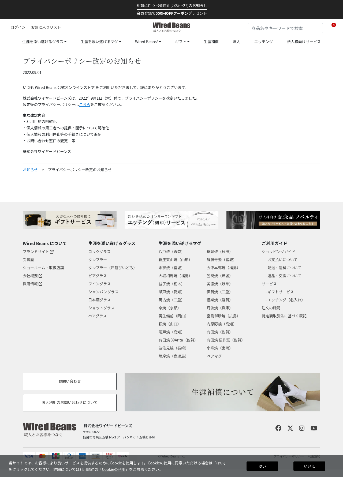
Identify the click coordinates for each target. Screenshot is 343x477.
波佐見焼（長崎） (174, 348)
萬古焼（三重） (172, 299)
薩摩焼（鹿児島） (174, 356)
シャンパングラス (103, 291)
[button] (16, 27)
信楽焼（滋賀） (220, 299)
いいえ (309, 466)
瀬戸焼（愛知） (172, 291)
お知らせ (30, 169)
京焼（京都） (170, 307)
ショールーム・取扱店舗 (43, 267)
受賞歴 (28, 259)
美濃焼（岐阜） (220, 283)
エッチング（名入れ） (286, 299)
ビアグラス (97, 275)
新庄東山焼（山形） (175, 259)
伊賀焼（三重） (220, 291)
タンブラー (97, 259)
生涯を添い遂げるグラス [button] (43, 41)
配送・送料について (284, 267)
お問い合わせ (69, 381)
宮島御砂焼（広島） (223, 315)
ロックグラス (99, 251)
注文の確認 (271, 307)
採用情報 (32, 283)
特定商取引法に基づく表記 (284, 315)
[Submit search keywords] (319, 27)
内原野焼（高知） (222, 323)
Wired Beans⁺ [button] (146, 41)
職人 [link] (236, 41)
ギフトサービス (281, 291)
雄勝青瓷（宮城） (222, 259)
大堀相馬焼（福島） (175, 275)
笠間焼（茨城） (220, 275)
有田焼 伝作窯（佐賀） (226, 340)
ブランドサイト (38, 251)
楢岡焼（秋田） (220, 251)
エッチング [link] (263, 41)
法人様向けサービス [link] (304, 41)
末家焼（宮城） (172, 267)
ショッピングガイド (279, 251)
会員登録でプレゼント (172, 13)
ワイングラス (99, 283)
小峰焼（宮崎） (220, 348)
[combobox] (285, 28)
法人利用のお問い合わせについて (70, 402)
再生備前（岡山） (174, 315)
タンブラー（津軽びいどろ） (112, 267)
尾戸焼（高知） (172, 332)
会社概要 (32, 275)
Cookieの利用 (113, 469)
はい (262, 466)
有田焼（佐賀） (220, 332)
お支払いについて (283, 259)
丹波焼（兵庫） (220, 307)
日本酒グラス (99, 299)
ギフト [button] (181, 41)
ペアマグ (214, 356)
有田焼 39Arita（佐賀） (178, 340)
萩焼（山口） (170, 323)
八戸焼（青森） (172, 251)
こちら (84, 104)
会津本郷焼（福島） (223, 267)
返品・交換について (284, 275)
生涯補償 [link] (211, 41)
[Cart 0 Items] (334, 27)
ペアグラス (97, 315)
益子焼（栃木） (172, 283)
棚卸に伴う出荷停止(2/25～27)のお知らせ (172, 5)
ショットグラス (101, 307)
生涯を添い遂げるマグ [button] (99, 41)
